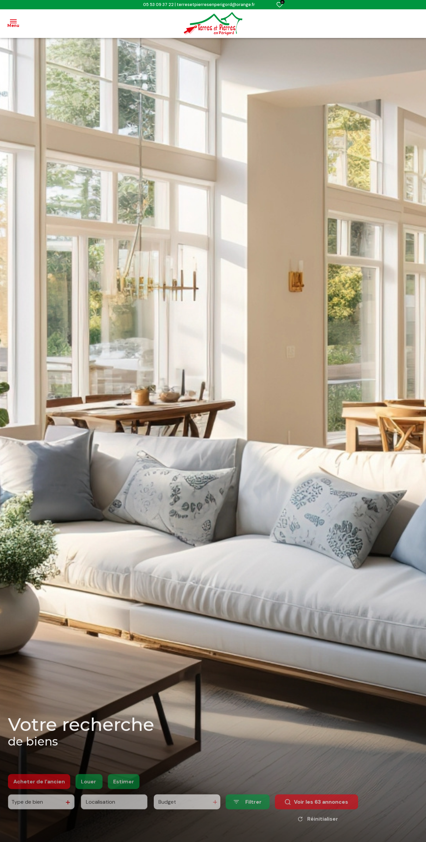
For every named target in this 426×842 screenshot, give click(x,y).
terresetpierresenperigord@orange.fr (216, 4)
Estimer (123, 794)
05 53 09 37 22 (158, 4)
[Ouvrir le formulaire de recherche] (248, 814)
